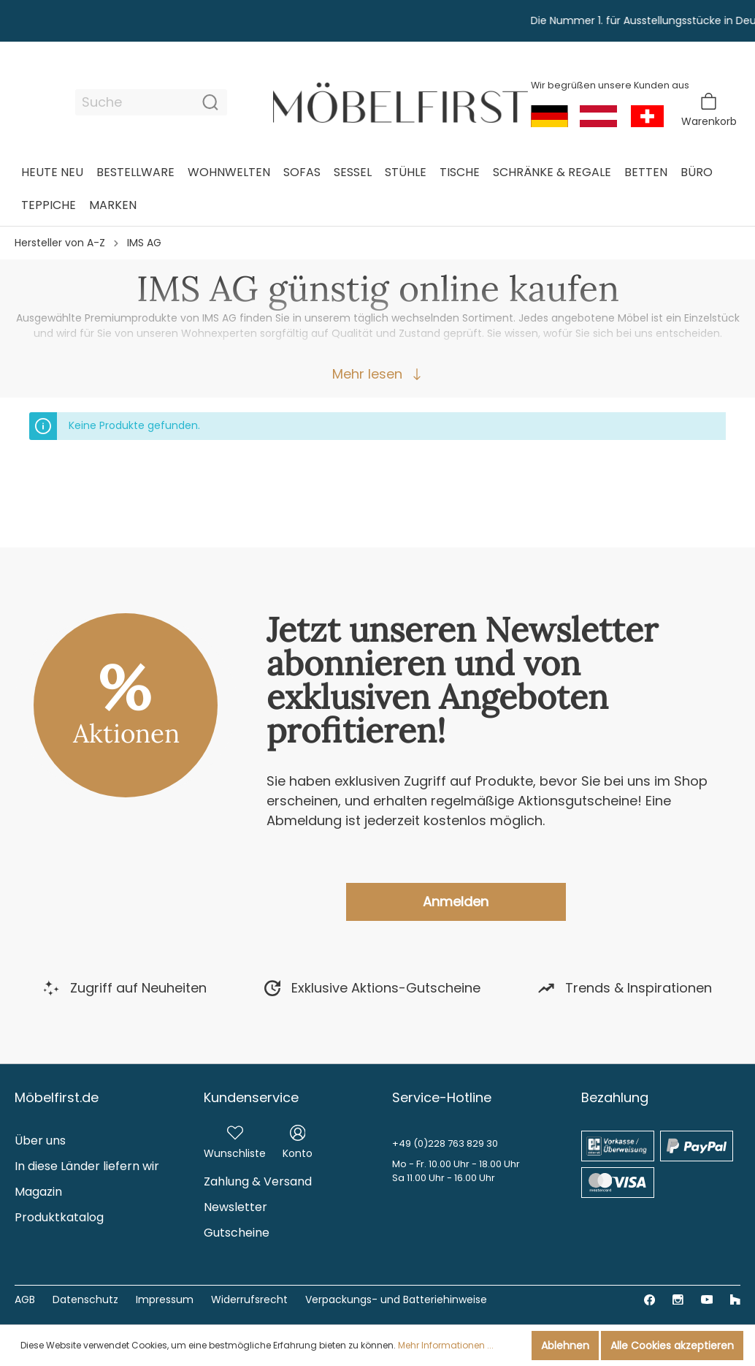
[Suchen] (210, 102)
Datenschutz (85, 1299)
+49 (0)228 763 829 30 (445, 1143)
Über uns (40, 1140)
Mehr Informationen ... (446, 1345)
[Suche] (135, 102)
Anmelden (455, 901)
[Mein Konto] (297, 1139)
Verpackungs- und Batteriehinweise (396, 1299)
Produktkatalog (59, 1217)
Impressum (164, 1299)
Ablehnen (565, 1345)
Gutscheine (236, 1232)
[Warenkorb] (709, 110)
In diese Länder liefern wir (87, 1166)
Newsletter (235, 1207)
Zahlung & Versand (258, 1181)
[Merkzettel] (234, 1139)
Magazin (38, 1191)
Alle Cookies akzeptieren (672, 1345)
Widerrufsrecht (249, 1299)
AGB (25, 1299)
